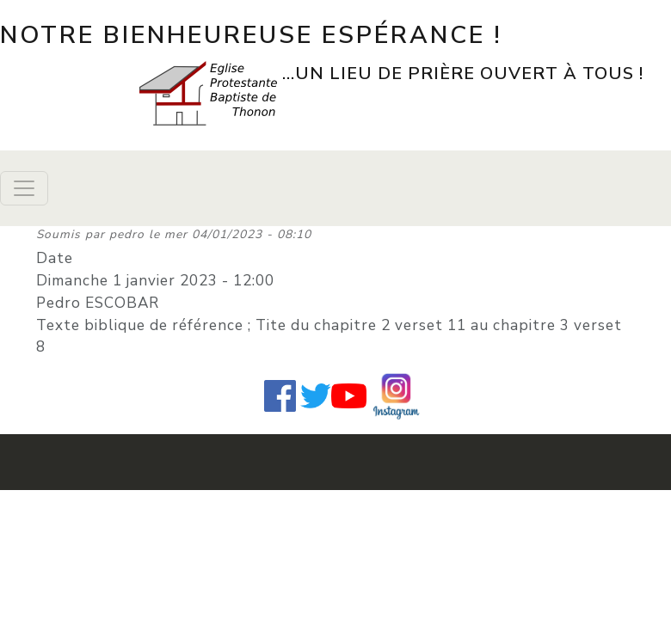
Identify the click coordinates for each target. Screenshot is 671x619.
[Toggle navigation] (24, 188)
